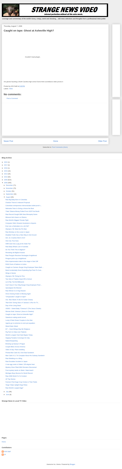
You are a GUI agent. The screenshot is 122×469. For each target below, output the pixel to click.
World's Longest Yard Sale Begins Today (19, 335)
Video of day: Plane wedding (15, 349)
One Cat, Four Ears (12, 241)
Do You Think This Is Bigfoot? (15, 250)
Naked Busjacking (11, 341)
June (8, 394)
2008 (6, 183)
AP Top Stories (10, 379)
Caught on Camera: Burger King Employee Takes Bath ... (24, 267)
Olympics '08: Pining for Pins (15, 276)
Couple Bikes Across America (15, 347)
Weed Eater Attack (11, 326)
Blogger (72, 464)
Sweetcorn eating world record (15, 317)
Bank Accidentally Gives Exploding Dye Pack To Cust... (23, 270)
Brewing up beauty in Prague (15, 344)
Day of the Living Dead (13, 305)
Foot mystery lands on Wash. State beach (19, 370)
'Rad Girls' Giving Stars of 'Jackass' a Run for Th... (22, 302)
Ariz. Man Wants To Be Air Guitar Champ (19, 300)
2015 (6, 171)
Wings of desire (10, 273)
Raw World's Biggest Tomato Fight (16, 220)
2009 (6, 180)
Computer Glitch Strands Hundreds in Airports (20, 223)
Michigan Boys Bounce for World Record (19, 373)
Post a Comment (12, 98)
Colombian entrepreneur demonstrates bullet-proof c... (23, 205)
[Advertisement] (55, 119)
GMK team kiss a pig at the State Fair (17, 244)
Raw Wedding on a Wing (13, 358)
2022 (6, 162)
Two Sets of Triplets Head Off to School (18, 279)
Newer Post (8, 141)
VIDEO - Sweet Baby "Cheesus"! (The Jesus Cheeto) (23, 308)
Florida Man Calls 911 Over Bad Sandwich (19, 352)
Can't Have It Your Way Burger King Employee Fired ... (23, 285)
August (8, 197)
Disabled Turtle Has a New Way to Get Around (20, 235)
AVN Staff (7, 451)
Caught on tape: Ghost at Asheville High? (19, 314)
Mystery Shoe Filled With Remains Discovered (20, 367)
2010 (6, 177)
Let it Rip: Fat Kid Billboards (14, 282)
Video (11, 89)
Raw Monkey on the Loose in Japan (17, 232)
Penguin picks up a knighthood (15, 258)
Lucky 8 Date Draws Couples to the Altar (18, 320)
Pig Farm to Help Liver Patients (15, 332)
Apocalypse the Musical (13, 288)
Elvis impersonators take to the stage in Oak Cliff (21, 261)
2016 (6, 168)
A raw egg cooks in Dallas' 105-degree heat (19, 364)
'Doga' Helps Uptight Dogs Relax (16, 385)
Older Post (102, 141)
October (9, 191)
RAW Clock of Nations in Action (15, 264)
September (10, 194)
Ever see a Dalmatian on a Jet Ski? (17, 226)
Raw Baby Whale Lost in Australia (16, 247)
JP (5, 454)
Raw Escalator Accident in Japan (16, 361)
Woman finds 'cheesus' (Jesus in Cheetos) (19, 311)
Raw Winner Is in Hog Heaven (15, 291)
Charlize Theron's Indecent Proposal (17, 202)
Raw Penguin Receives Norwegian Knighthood (21, 255)
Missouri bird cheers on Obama (15, 217)
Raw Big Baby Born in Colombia (16, 199)
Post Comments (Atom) (60, 147)
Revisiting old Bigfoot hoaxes (15, 252)
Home (55, 141)
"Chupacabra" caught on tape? (15, 297)
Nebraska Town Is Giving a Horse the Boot (19, 208)
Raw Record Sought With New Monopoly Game (21, 214)
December (9, 185)
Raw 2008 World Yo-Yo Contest (15, 376)
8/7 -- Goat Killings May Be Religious (17, 329)
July (7, 391)
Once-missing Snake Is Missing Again (18, 294)
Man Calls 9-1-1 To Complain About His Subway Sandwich (24, 355)
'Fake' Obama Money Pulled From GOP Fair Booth (22, 211)
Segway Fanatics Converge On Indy (17, 338)
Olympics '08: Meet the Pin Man (16, 229)
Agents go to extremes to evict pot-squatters (20, 323)
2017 (6, 165)
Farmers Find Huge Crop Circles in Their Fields (21, 382)
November (9, 188)
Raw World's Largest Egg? (14, 388)
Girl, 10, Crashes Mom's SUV (15, 238)
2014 (6, 174)
